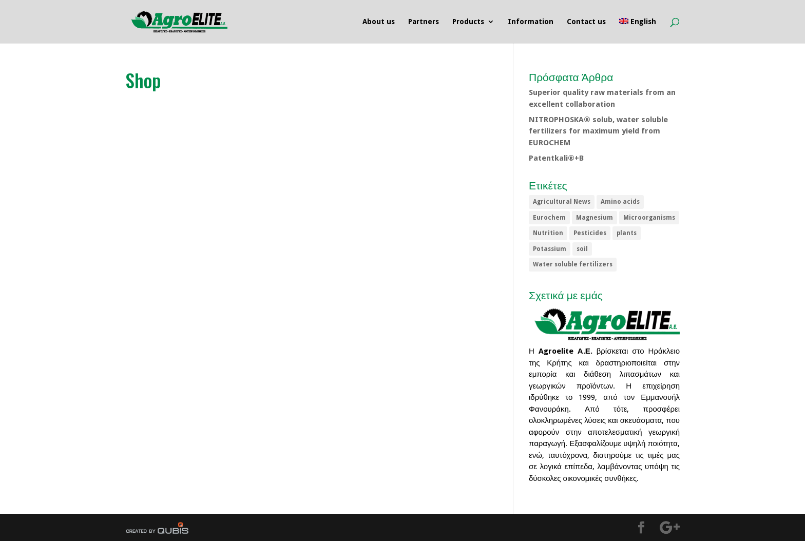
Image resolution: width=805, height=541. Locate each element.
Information (530, 22)
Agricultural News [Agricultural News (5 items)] (561, 201)
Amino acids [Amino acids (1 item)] (620, 201)
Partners (423, 22)
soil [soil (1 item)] (582, 249)
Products (468, 22)
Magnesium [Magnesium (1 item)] (594, 217)
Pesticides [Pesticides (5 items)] (589, 233)
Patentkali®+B (556, 158)
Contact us (586, 22)
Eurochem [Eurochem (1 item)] (549, 217)
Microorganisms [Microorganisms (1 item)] (649, 217)
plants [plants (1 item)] (627, 233)
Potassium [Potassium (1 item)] (549, 249)
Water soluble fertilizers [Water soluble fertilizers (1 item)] (572, 264)
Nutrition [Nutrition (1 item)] (548, 233)
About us (378, 22)
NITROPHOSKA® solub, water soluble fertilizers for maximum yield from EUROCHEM (598, 131)
